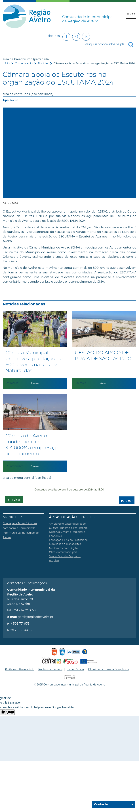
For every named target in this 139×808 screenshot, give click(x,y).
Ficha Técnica (75, 669)
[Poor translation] (10, 712)
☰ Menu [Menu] (131, 13)
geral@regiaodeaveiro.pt (35, 617)
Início (6, 63)
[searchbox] (109, 44)
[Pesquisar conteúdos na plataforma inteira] (132, 45)
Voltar (16, 499)
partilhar (127, 500)
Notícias (43, 63)
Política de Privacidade (19, 669)
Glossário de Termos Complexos (108, 669)
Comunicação (24, 63)
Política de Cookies (50, 669)
